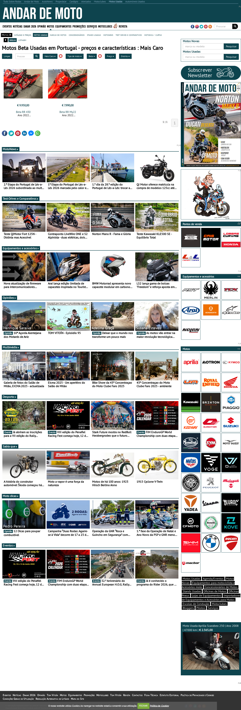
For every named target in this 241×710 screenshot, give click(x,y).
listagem (22, 40)
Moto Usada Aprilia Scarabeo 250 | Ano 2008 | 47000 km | (211, 647)
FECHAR (143, 705)
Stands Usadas (192, 591)
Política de (159, 705)
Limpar (7, 56)
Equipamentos (63, 26)
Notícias (17, 26)
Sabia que (10, 446)
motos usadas (40, 34)
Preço (110, 56)
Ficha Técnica (151, 695)
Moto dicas (11, 496)
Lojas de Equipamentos (206, 595)
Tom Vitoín (52, 695)
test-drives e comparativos (129, 34)
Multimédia (11, 347)
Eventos (7, 26)
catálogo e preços (22, 34)
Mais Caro (50, 56)
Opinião (41, 26)
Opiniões (9, 298)
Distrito (125, 56)
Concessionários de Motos (221, 587)
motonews (108, 34)
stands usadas (94, 34)
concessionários (76, 34)
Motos (50, 26)
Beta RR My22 (67, 112)
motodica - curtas (153, 34)
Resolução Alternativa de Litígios (52, 698)
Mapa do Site (77, 698)
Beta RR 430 (23, 112)
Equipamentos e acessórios (21, 248)
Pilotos (200, 608)
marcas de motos (58, 34)
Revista (123, 26)
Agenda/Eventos (213, 578)
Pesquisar (231, 46)
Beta (92, 56)
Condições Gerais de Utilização (18, 698)
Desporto (9, 397)
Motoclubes (105, 26)
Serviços (92, 26)
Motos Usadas (191, 578)
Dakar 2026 (29, 26)
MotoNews (11, 149)
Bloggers (188, 608)
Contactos (137, 695)
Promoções (79, 26)
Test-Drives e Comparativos (21, 198)
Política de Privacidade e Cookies (197, 695)
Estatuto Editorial (169, 695)
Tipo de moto (75, 56)
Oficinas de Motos (215, 591)
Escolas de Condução (196, 604)
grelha (12, 40)
